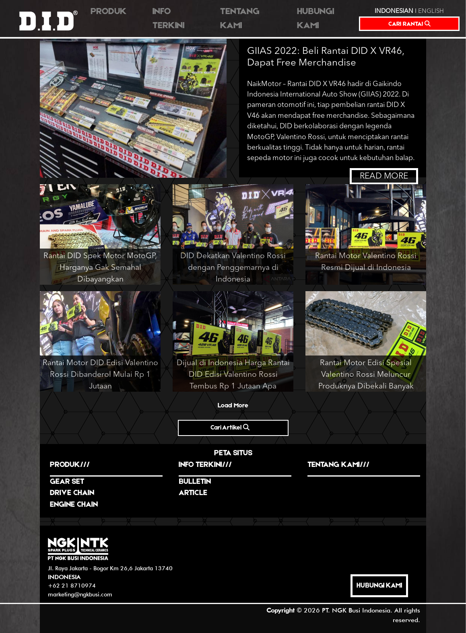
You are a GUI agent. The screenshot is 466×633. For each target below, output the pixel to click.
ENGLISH (431, 11)
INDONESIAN (394, 11)
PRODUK (109, 11)
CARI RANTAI (409, 24)
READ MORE (384, 176)
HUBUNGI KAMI (315, 19)
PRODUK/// (70, 465)
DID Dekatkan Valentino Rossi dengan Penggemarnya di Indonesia (233, 268)
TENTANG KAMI (240, 19)
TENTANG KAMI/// (338, 465)
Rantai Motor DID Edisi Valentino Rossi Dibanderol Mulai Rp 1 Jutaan (100, 374)
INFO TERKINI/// (205, 465)
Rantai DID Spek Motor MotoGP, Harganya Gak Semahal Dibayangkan (100, 268)
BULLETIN (195, 482)
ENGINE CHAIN (74, 505)
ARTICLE (193, 493)
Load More (233, 406)
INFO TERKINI (168, 19)
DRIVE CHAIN (72, 493)
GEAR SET (67, 482)
